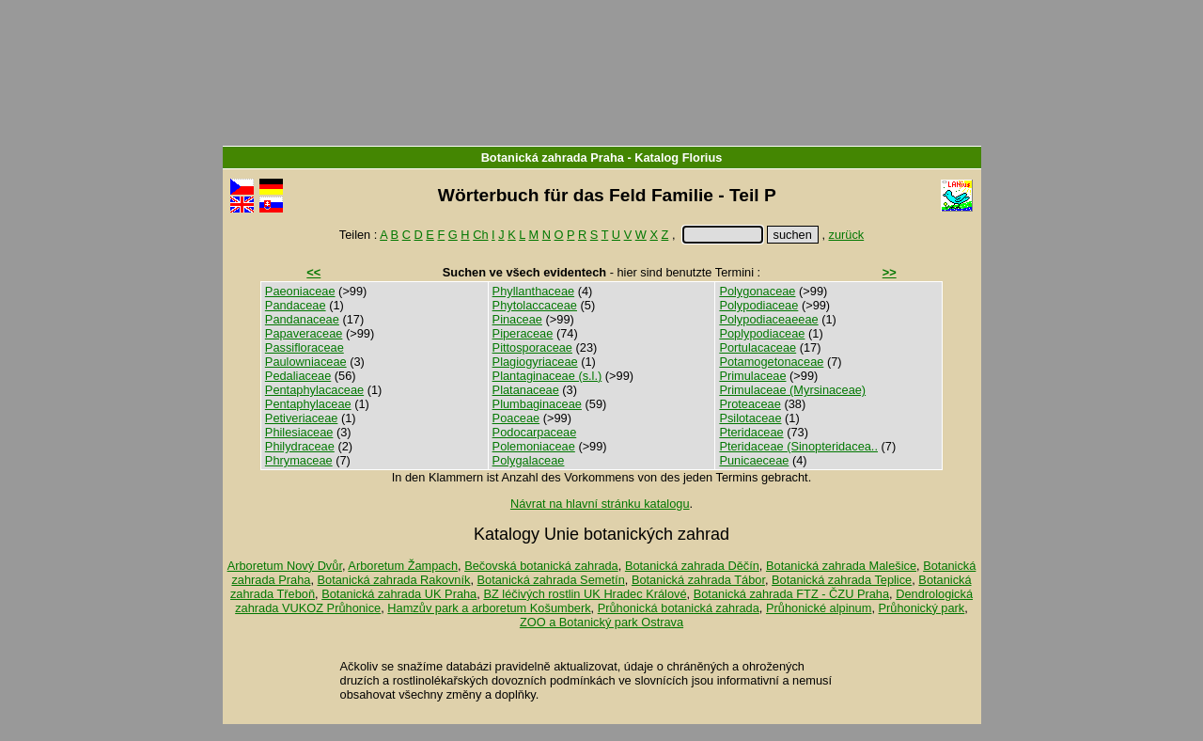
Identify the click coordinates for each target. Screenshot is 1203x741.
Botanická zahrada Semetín (551, 580)
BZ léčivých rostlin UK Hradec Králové (584, 594)
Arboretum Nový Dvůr (284, 566)
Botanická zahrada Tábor (698, 580)
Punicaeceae (754, 460)
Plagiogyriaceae (535, 362)
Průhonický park (922, 608)
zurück (847, 235)
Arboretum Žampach (403, 566)
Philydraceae (300, 446)
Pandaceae (295, 305)
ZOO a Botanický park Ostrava (601, 622)
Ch (480, 235)
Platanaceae (525, 390)
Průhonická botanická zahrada (678, 608)
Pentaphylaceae (308, 404)
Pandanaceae (302, 319)
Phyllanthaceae (533, 291)
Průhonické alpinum (818, 608)
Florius (702, 157)
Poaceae (516, 418)
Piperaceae (523, 333)
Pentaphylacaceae (314, 390)
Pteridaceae (751, 432)
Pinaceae (517, 319)
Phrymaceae (299, 460)
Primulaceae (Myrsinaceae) (792, 390)
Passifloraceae (304, 347)
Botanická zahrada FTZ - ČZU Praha (791, 594)
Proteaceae (749, 404)
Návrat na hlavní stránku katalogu (600, 504)
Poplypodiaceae (762, 333)
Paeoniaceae (300, 291)
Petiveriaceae (301, 418)
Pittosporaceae (532, 347)
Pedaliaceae (298, 376)
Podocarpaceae (534, 432)
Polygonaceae (757, 291)
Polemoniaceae (533, 446)
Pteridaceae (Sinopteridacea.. (798, 446)
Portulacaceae (757, 347)
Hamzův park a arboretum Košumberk (488, 608)
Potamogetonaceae (771, 362)
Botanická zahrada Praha (552, 157)
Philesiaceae (299, 432)
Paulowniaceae (306, 362)
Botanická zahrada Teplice (842, 580)
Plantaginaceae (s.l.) (547, 376)
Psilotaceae (750, 418)
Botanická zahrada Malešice (841, 566)
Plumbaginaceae (537, 404)
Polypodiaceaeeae (768, 319)
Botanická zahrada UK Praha (399, 594)
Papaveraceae (304, 333)
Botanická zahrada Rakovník (394, 580)
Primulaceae (752, 376)
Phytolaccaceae (534, 305)
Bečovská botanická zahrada (541, 566)
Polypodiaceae (758, 305)
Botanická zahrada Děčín (692, 566)
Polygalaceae (528, 460)
